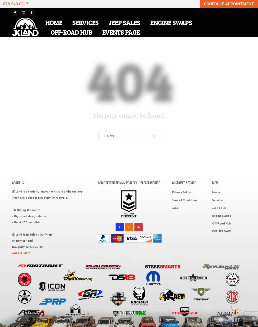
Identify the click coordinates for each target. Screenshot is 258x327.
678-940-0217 (15, 3)
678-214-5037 (21, 253)
